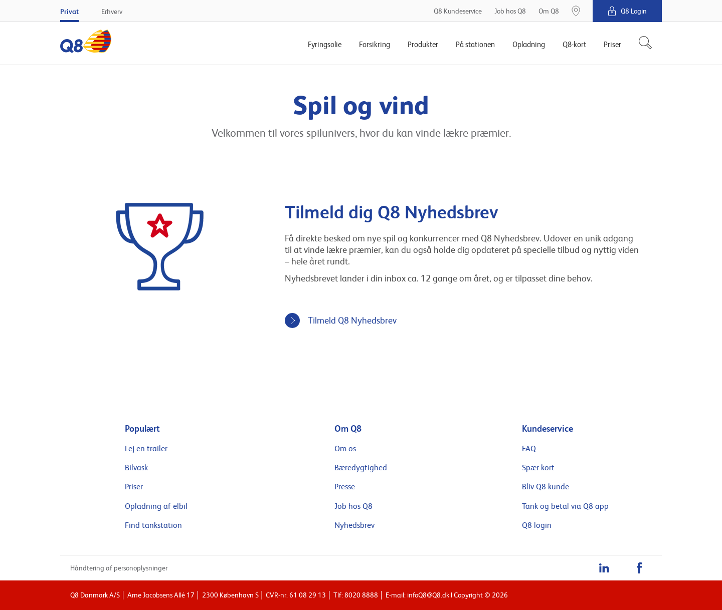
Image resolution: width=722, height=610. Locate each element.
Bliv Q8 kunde (545, 486)
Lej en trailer (146, 448)
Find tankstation (153, 525)
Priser (134, 486)
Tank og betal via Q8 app (565, 506)
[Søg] (641, 43)
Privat (69, 12)
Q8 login (537, 525)
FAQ (529, 448)
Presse (344, 486)
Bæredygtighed (360, 467)
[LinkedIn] (604, 567)
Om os (345, 448)
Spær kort (538, 467)
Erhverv (111, 12)
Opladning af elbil (156, 506)
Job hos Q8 (353, 506)
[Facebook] (639, 567)
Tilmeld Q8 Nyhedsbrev (352, 320)
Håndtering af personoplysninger (118, 568)
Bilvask (136, 467)
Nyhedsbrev (354, 525)
